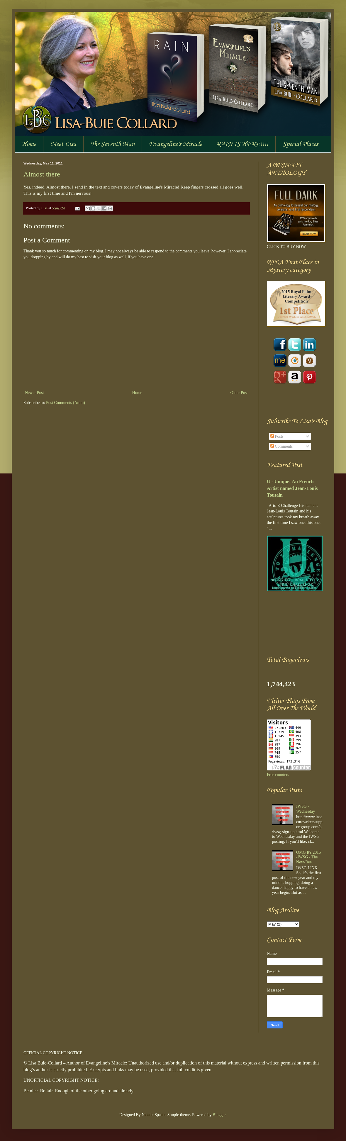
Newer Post (34, 392)
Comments (281, 446)
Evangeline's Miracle (175, 144)
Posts (277, 436)
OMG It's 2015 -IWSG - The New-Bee (308, 857)
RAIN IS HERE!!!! (242, 144)
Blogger (219, 1115)
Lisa (44, 208)
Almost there (41, 174)
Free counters (278, 774)
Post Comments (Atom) (65, 402)
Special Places (300, 144)
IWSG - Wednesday (305, 809)
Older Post (239, 392)
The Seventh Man (113, 144)
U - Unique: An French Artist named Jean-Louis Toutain (292, 488)
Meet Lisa (63, 144)
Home (29, 144)
